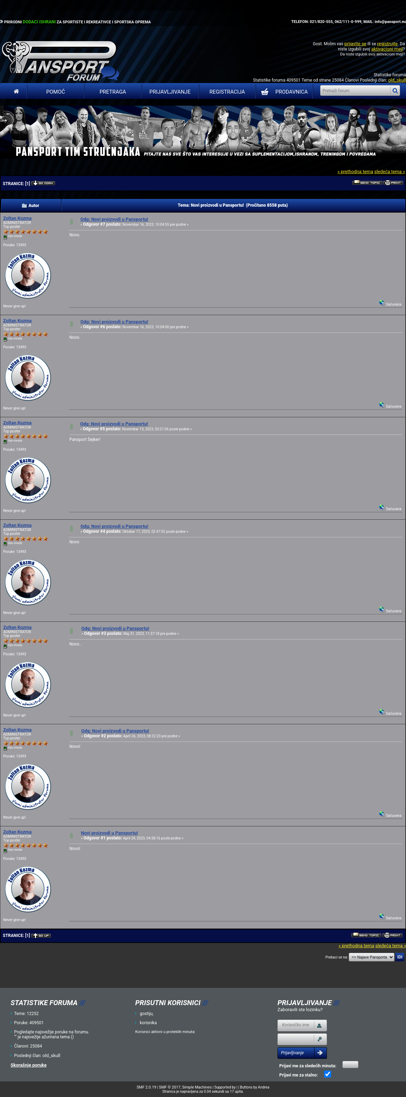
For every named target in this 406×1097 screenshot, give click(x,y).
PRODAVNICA (283, 92)
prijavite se (355, 43)
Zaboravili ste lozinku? (300, 1009)
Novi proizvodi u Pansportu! (109, 833)
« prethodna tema (355, 171)
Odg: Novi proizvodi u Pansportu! (114, 219)
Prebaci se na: (337, 957)
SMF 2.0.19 (146, 1087)
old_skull (397, 80)
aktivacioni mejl (387, 49)
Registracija (227, 92)
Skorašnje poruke (29, 1065)
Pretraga (113, 92)
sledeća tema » (389, 171)
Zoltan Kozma (17, 218)
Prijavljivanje (169, 92)
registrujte (387, 43)
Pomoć (55, 92)
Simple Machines (197, 1087)
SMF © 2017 (169, 1087)
